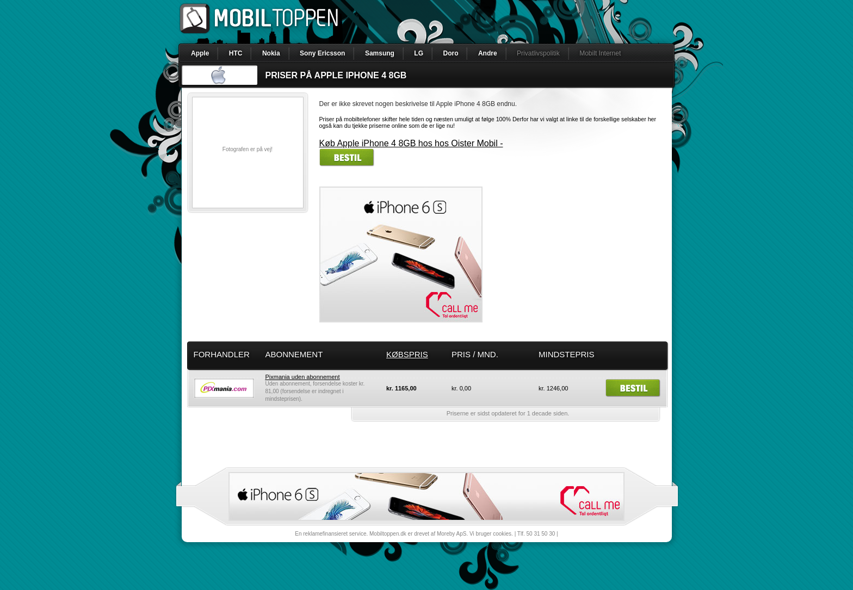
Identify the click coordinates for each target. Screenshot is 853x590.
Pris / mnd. (475, 354)
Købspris (407, 354)
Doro (450, 53)
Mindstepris (567, 354)
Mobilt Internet (600, 53)
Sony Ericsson (322, 53)
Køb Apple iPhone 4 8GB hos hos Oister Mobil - (411, 143)
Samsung (379, 53)
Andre (487, 53)
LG (418, 53)
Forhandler (222, 354)
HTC (236, 53)
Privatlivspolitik (538, 53)
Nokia (271, 53)
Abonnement (294, 354)
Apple (200, 53)
